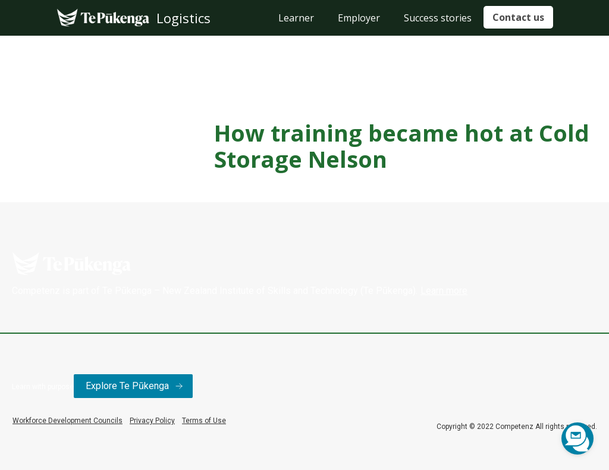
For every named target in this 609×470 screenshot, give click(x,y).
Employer (359, 17)
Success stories (438, 17)
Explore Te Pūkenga (127, 385)
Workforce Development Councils (67, 420)
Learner (296, 17)
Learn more (443, 290)
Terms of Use (204, 420)
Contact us (518, 17)
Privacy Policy (152, 420)
